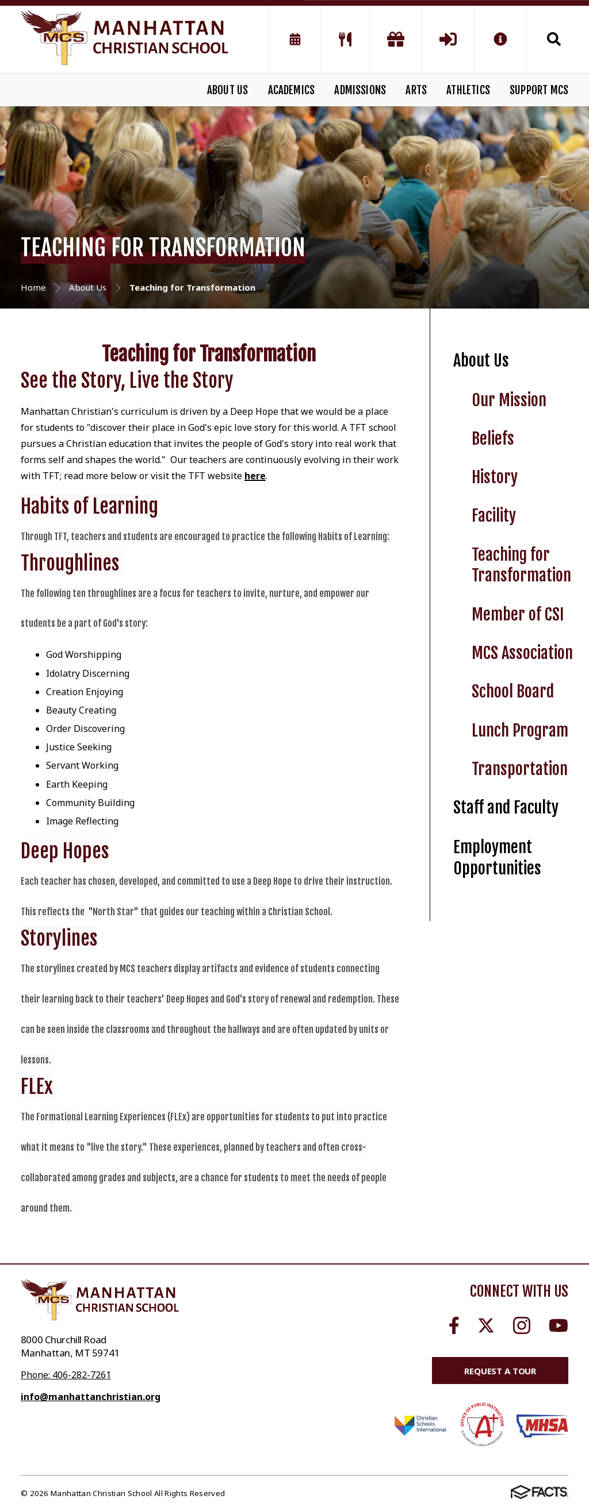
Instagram (521, 1325)
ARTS (416, 90)
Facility (494, 516)
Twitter (486, 1325)
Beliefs (493, 439)
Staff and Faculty (506, 807)
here (255, 475)
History (495, 477)
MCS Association (522, 653)
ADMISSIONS (360, 90)
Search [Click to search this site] (554, 39)
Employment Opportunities (497, 857)
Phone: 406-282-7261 (66, 1375)
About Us (481, 360)
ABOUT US (227, 90)
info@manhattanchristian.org (90, 1396)
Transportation (520, 769)
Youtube (558, 1325)
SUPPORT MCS (539, 90)
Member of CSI (518, 614)
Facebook (454, 1325)
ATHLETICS (468, 90)
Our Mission (509, 400)
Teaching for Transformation (521, 565)
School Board (513, 691)
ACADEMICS (291, 90)
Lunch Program (520, 730)
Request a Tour (500, 1371)
